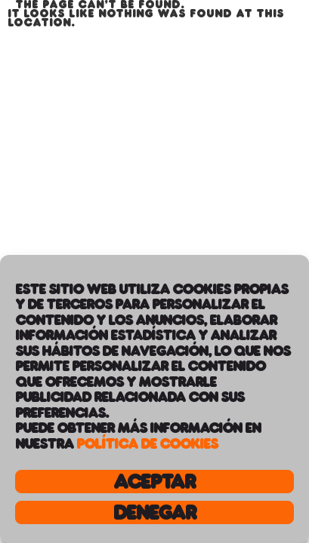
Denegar (154, 512)
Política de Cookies (147, 443)
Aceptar (154, 481)
